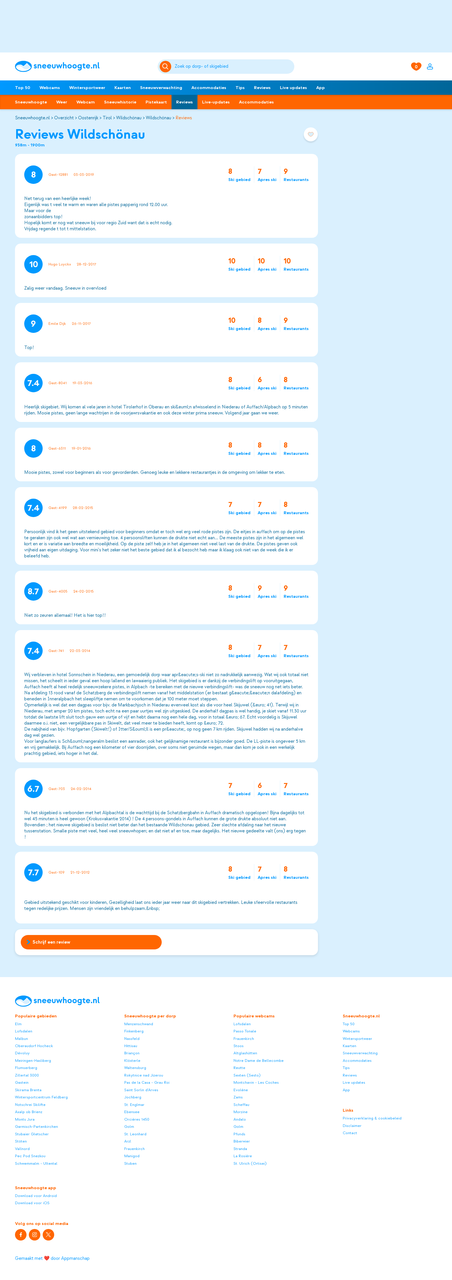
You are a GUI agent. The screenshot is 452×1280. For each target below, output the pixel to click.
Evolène (240, 1089)
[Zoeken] (234, 66)
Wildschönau (129, 118)
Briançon (132, 1053)
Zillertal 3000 (27, 1075)
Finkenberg (134, 1031)
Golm (129, 1126)
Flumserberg (26, 1067)
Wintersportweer (87, 88)
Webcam (85, 102)
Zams (238, 1097)
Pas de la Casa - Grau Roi (147, 1082)
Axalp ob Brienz (28, 1111)
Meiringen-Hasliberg (33, 1060)
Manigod (132, 1155)
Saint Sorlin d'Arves (141, 1089)
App (320, 88)
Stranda (240, 1148)
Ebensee (132, 1111)
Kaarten (122, 88)
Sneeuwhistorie (120, 102)
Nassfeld (132, 1038)
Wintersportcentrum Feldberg (41, 1097)
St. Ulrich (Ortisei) (250, 1163)
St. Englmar (134, 1104)
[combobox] (234, 66)
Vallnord (22, 1148)
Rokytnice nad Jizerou (143, 1075)
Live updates (293, 88)
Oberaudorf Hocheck (34, 1045)
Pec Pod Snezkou (30, 1155)
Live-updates (216, 102)
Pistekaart (156, 102)
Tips (240, 88)
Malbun (21, 1038)
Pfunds (239, 1134)
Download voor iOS (32, 1202)
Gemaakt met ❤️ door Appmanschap (52, 1258)
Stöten (21, 1141)
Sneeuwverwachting (161, 88)
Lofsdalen (23, 1031)
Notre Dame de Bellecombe (258, 1060)
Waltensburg (135, 1067)
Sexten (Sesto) (247, 1075)
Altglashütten (245, 1053)
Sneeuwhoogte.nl (32, 118)
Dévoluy (22, 1053)
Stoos (238, 1045)
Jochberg (132, 1097)
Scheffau (241, 1104)
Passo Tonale (244, 1031)
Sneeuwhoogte (31, 102)
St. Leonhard (135, 1134)
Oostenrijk (88, 118)
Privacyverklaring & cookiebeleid (372, 1118)
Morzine (240, 1111)
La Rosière (242, 1155)
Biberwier (241, 1141)
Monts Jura (25, 1119)
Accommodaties (208, 88)
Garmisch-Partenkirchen (36, 1126)
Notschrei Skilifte (30, 1104)
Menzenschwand (138, 1023)
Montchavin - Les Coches (256, 1082)
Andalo (239, 1119)
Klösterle (132, 1060)
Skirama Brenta (28, 1089)
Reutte (239, 1067)
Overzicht (64, 118)
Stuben (130, 1163)
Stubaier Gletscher (32, 1134)
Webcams (49, 88)
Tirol (107, 118)
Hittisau (130, 1045)
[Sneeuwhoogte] (83, 66)
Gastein (22, 1082)
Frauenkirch (134, 1148)
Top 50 (22, 88)
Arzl (127, 1141)
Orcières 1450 (136, 1119)
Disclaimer (352, 1125)
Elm (18, 1023)
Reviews (262, 88)
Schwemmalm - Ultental (36, 1163)
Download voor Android (36, 1195)
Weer (61, 102)
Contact (350, 1132)
